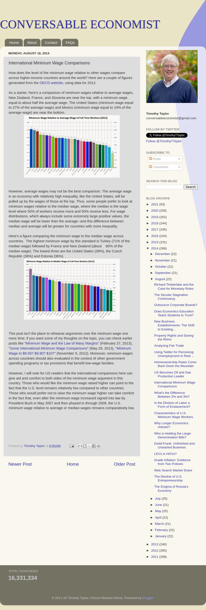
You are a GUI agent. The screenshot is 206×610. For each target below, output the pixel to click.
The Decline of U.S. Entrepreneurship (168, 478)
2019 (155, 217)
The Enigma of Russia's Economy (171, 488)
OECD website (51, 83)
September (163, 273)
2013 (155, 544)
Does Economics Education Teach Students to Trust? (174, 313)
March (160, 523)
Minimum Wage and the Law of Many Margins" (63, 343)
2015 (155, 242)
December (163, 254)
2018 (155, 223)
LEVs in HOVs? (165, 454)
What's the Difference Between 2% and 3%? (172, 394)
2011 (155, 557)
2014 (155, 248)
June (159, 505)
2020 (155, 210)
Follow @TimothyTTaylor (164, 141)
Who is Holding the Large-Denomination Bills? (173, 435)
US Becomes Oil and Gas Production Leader (172, 374)
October (161, 266)
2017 (155, 229)
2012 (155, 550)
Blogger (147, 598)
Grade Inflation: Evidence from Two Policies (172, 462)
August (160, 279)
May (158, 511)
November (163, 260)
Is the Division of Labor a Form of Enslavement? (172, 404)
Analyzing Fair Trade (169, 345)
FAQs (70, 42)
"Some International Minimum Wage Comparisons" (48, 348)
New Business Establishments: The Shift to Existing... (174, 325)
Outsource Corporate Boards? (175, 305)
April (158, 517)
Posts (155, 159)
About (32, 42)
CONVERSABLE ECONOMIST (80, 24)
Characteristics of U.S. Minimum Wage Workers (173, 415)
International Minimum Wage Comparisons (174, 384)
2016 (155, 236)
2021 (155, 204)
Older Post (124, 464)
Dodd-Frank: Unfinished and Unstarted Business (174, 445)
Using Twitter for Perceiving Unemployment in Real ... (174, 354)
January (161, 536)
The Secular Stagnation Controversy (171, 296)
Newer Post (20, 464)
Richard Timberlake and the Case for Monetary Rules (174, 286)
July (158, 498)
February (162, 530)
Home (14, 42)
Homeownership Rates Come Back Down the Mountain (175, 364)
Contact (51, 42)
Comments (158, 167)
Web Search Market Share (173, 470)
